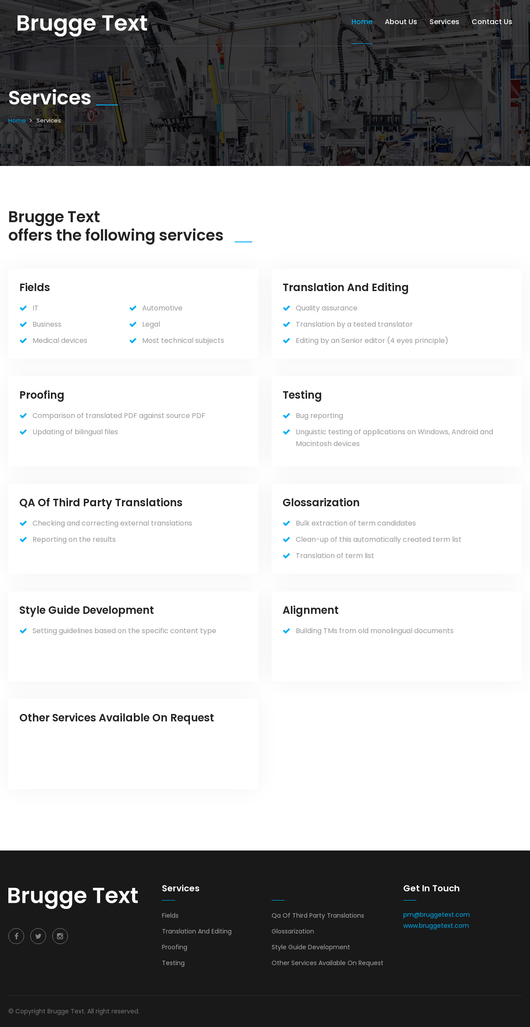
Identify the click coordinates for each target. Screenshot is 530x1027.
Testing (173, 963)
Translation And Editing (197, 931)
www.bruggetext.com (436, 925)
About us (401, 22)
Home (361, 22)
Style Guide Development (311, 947)
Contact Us (492, 22)
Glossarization (293, 931)
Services (444, 22)
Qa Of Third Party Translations (318, 915)
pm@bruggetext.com (436, 914)
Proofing (174, 947)
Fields (170, 915)
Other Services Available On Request (327, 963)
